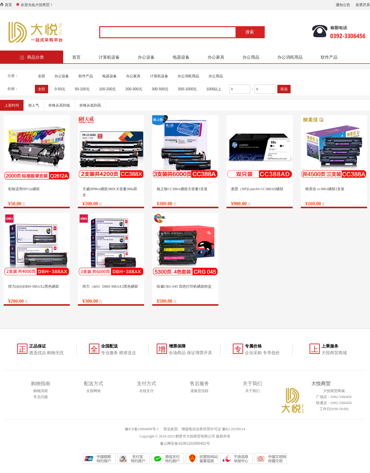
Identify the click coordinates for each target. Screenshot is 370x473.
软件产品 (329, 57)
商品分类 (35, 57)
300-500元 (160, 89)
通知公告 (343, 5)
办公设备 (146, 57)
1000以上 (214, 89)
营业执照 (170, 429)
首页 (8, 5)
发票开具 (363, 5)
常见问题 (40, 397)
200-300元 (133, 89)
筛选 (284, 89)
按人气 (33, 105)
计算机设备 (109, 57)
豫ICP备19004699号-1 (142, 429)
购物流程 (40, 391)
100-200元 (107, 89)
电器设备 (181, 57)
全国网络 (93, 391)
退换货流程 (199, 391)
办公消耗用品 (290, 57)
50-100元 (82, 89)
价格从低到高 (90, 105)
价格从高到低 (59, 105)
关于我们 (252, 391)
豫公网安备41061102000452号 (185, 443)
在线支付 (146, 391)
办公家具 (216, 57)
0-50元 (59, 89)
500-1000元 (187, 89)
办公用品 (250, 57)
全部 (41, 76)
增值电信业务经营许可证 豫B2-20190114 (213, 429)
